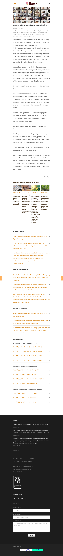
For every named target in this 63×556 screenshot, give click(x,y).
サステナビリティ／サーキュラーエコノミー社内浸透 (27, 360)
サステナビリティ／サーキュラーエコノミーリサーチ (27, 347)
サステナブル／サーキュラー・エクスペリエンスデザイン (29, 379)
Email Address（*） (31, 514)
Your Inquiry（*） (31, 521)
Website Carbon (37, 550)
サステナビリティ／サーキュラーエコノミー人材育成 (27, 356)
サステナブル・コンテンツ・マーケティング (25, 393)
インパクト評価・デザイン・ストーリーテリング (26, 402)
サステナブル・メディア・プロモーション (24, 397)
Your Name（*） (31, 508)
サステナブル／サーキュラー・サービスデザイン (26, 374)
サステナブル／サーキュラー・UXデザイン (25, 383)
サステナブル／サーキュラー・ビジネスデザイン (26, 370)
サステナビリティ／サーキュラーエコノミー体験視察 (27, 351)
